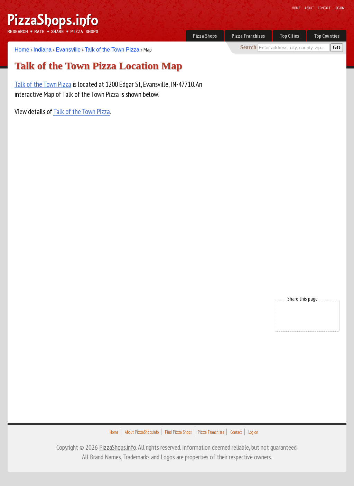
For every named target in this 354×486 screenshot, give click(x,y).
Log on (339, 8)
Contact (324, 8)
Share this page (302, 298)
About (309, 8)
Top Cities (289, 36)
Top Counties (326, 36)
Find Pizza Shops (178, 432)
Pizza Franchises (248, 36)
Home (296, 8)
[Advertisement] (287, 175)
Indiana (43, 50)
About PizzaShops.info (142, 432)
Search (248, 47)
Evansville (68, 50)
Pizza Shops (205, 36)
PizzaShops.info (117, 447)
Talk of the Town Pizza (112, 50)
